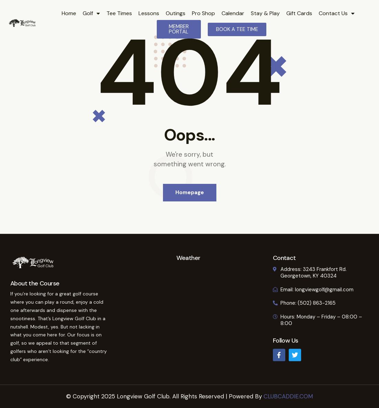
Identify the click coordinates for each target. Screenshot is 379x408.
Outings (175, 13)
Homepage (189, 192)
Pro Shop (203, 13)
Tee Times (119, 13)
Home (69, 13)
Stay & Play (265, 13)
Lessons (149, 13)
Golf (91, 13)
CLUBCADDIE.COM (288, 396)
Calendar (233, 13)
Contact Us (337, 13)
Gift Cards (299, 13)
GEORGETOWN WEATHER (188, 287)
